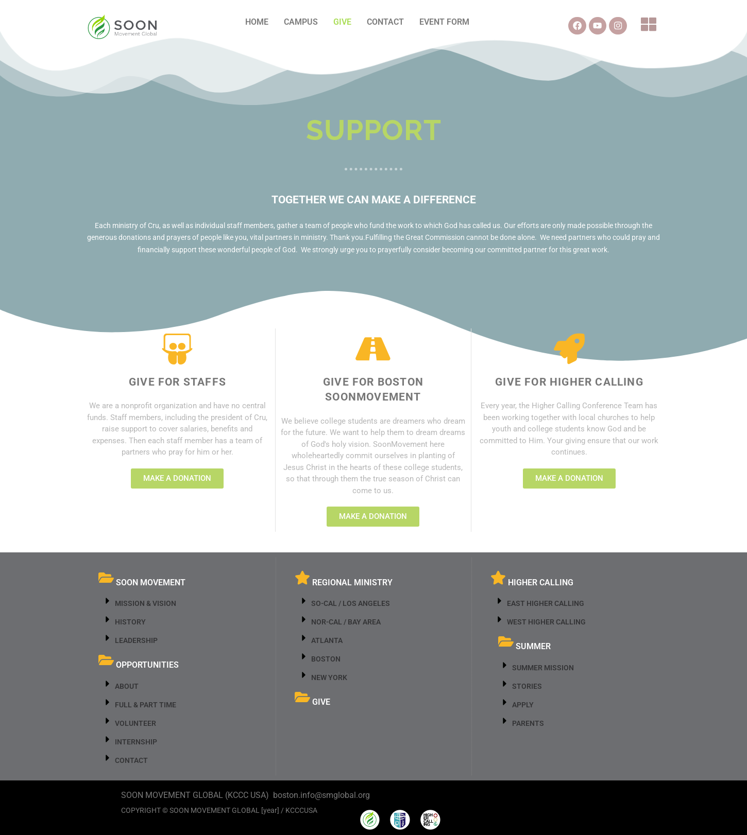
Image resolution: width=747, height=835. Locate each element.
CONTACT (385, 22)
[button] (649, 25)
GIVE (342, 22)
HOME (256, 22)
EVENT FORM (444, 22)
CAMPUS (301, 22)
